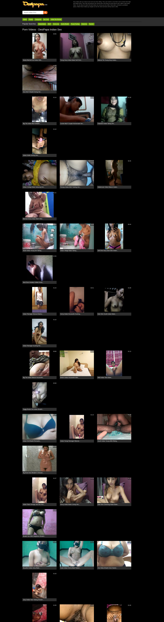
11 (101, 561)
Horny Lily (56, 16)
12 (108, 561)
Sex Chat (46, 12)
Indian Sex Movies (56, 12)
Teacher (91, 16)
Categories (38, 12)
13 (114, 561)
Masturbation (42, 16)
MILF (49, 16)
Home (25, 12)
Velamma (84, 16)
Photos (31, 12)
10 (95, 561)
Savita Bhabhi (65, 16)
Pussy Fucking (75, 16)
